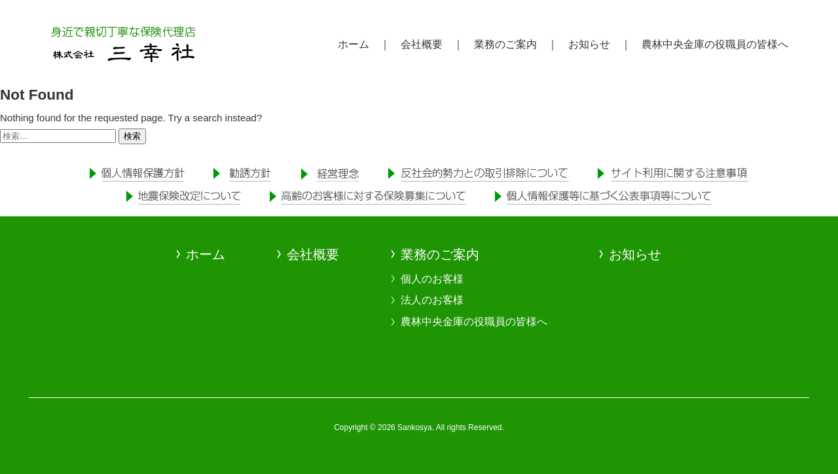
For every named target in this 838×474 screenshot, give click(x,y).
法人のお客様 (432, 300)
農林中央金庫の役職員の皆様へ (474, 321)
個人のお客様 (432, 279)
